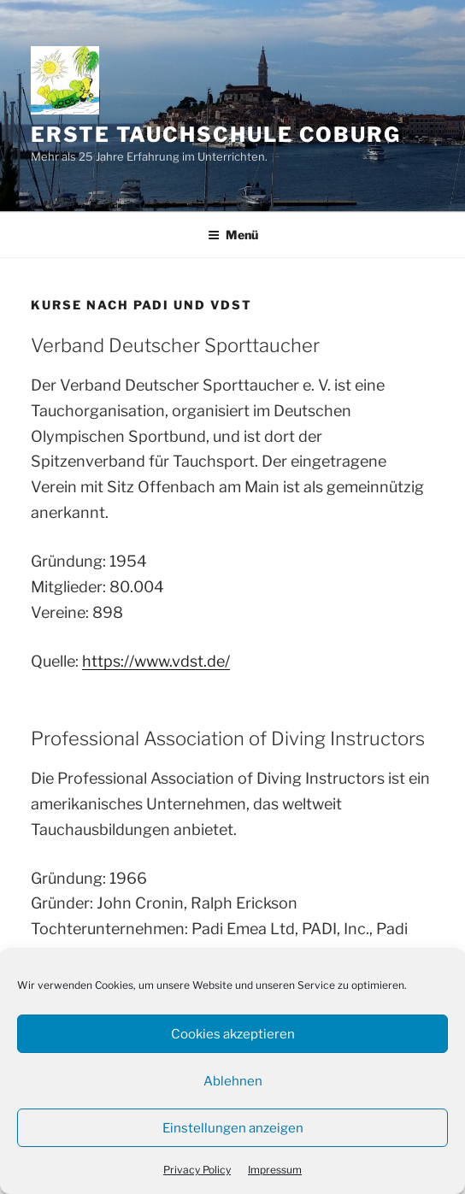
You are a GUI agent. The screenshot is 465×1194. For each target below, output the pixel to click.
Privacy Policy (197, 1169)
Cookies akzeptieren (233, 1034)
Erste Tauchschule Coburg (216, 134)
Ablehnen (232, 1081)
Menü (233, 234)
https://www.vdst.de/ (156, 661)
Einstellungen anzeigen (232, 1128)
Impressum (275, 1169)
